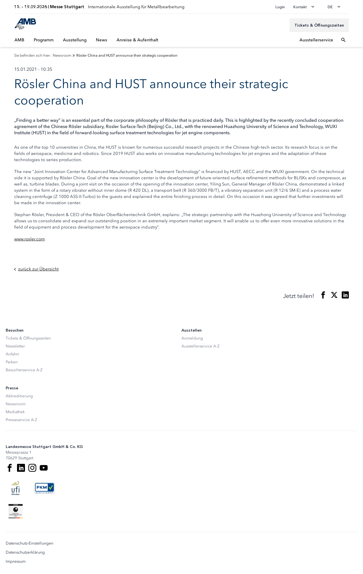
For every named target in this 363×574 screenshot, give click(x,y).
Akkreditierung (19, 396)
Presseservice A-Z (21, 419)
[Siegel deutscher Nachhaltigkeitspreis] (16, 511)
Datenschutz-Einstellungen (29, 543)
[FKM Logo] (44, 488)
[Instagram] (32, 468)
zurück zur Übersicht (36, 269)
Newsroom (16, 404)
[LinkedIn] (21, 468)
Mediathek (15, 411)
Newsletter (15, 346)
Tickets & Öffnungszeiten (28, 338)
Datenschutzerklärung (25, 552)
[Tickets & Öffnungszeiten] (319, 25)
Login (280, 7)
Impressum (16, 561)
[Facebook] (10, 468)
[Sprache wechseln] (336, 7)
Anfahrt (12, 354)
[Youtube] (44, 468)
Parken (12, 362)
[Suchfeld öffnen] (343, 40)
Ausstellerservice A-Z (201, 346)
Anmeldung (192, 338)
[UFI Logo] (16, 488)
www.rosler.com (29, 239)
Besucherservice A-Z (24, 370)
